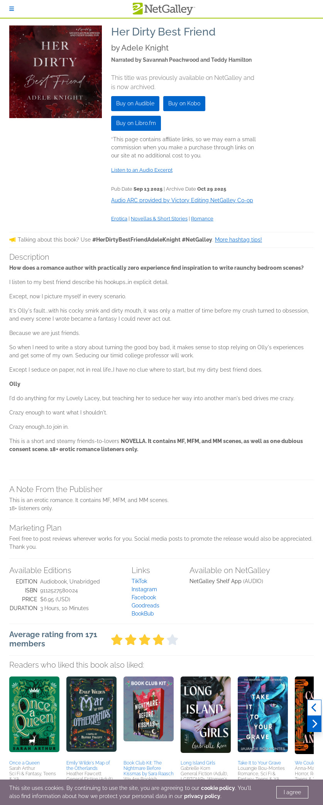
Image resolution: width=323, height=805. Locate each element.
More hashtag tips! (238, 240)
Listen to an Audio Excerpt (141, 170)
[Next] (314, 724)
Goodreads (145, 605)
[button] (34, 717)
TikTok (139, 581)
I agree (292, 792)
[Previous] (314, 708)
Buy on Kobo (184, 103)
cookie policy (218, 788)
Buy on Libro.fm (136, 123)
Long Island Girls (198, 763)
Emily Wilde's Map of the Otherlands (88, 765)
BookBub (143, 614)
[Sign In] (12, 9)
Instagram (144, 589)
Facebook (144, 597)
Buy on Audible (135, 103)
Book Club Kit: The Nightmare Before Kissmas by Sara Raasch (148, 768)
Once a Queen (24, 763)
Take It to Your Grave (259, 763)
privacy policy (202, 796)
